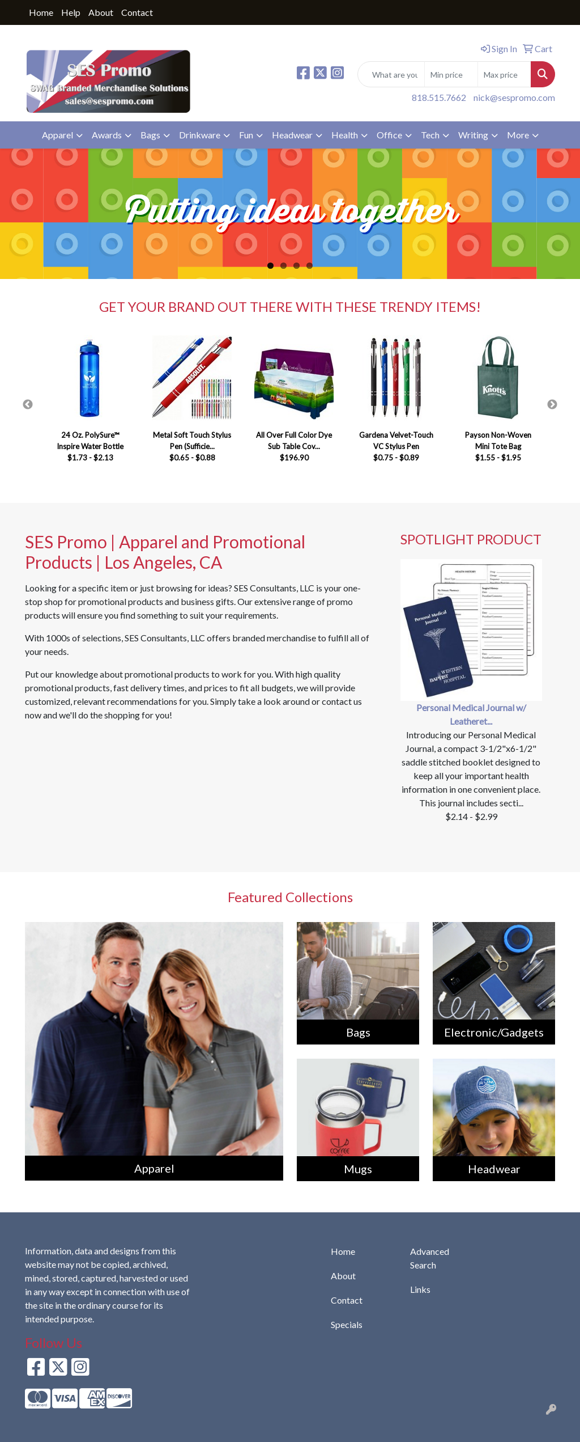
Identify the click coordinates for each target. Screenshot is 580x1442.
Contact (137, 12)
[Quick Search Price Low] (451, 74)
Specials (346, 1324)
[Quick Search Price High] (504, 74)
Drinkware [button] (199, 134)
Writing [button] (473, 134)
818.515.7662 (439, 97)
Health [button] (344, 134)
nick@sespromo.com (514, 97)
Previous (27, 405)
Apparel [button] (57, 134)
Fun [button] (246, 134)
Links (420, 1289)
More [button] (518, 134)
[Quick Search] (391, 74)
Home (41, 12)
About (100, 12)
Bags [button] (150, 134)
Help (70, 12)
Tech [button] (430, 134)
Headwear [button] (292, 134)
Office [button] (389, 134)
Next (552, 405)
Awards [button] (107, 134)
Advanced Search (429, 1258)
